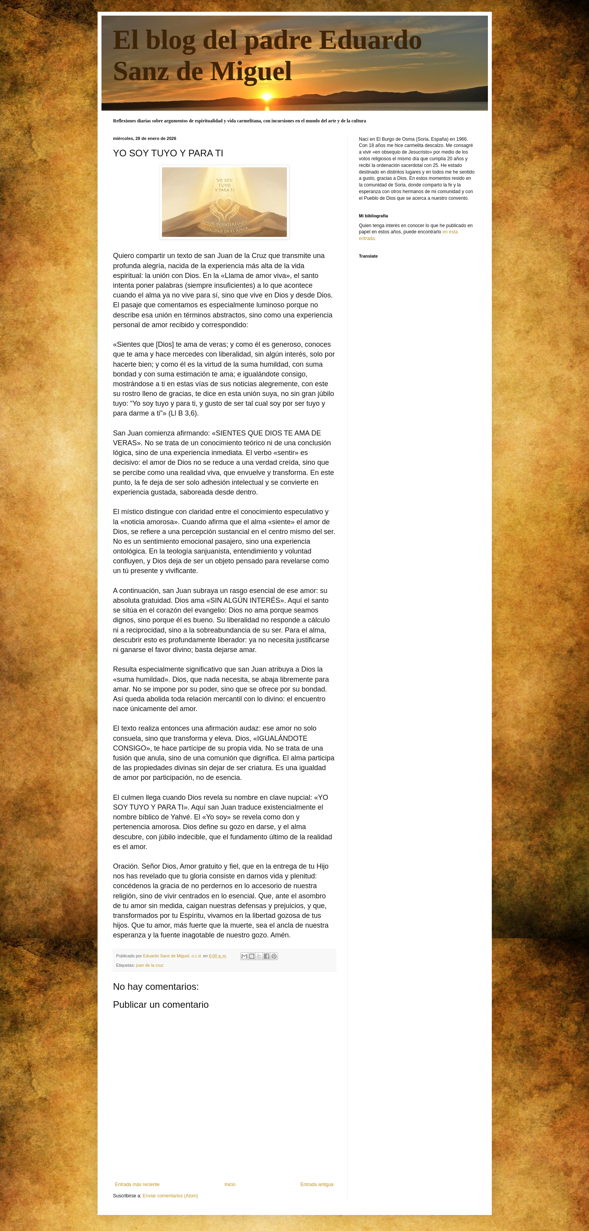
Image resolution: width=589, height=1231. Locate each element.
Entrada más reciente (137, 1184)
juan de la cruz (150, 965)
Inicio (229, 1184)
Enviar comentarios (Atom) (170, 1196)
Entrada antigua (317, 1184)
